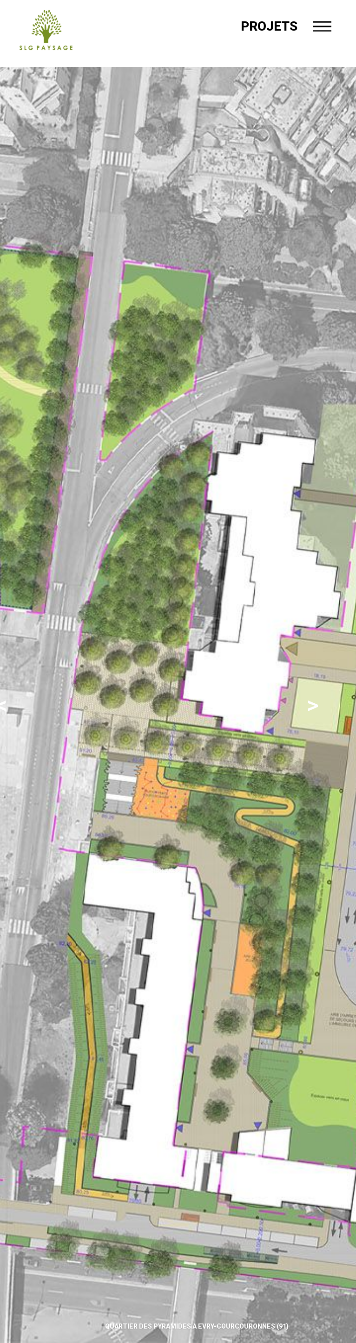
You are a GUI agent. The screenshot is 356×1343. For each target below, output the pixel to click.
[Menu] (322, 26)
